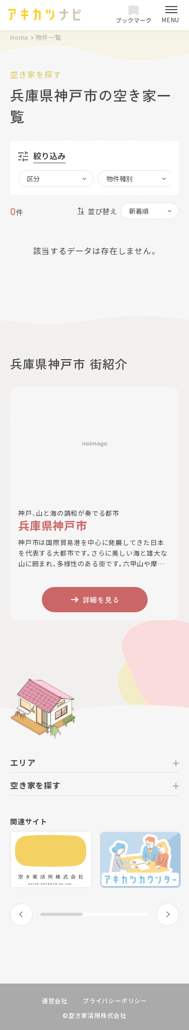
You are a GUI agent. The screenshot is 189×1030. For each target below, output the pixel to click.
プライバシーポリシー (115, 1000)
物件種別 (119, 178)
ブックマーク (133, 15)
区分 (33, 178)
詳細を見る (95, 599)
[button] (21, 914)
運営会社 (55, 1000)
